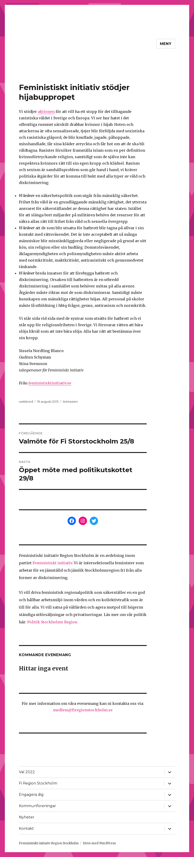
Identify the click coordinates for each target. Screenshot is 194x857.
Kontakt (26, 828)
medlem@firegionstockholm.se (83, 710)
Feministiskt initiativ (52, 563)
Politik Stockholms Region (52, 622)
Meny (166, 44)
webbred (26, 401)
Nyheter (26, 817)
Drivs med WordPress (99, 843)
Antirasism (70, 401)
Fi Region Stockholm (38, 783)
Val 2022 (27, 772)
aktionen (46, 111)
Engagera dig (31, 794)
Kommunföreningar (37, 806)
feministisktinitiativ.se (49, 383)
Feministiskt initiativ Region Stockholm (49, 843)
